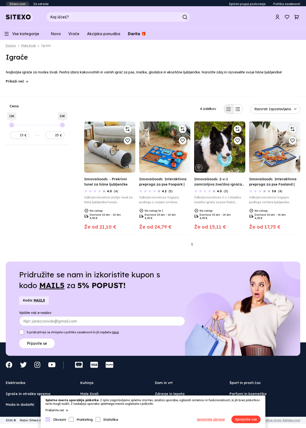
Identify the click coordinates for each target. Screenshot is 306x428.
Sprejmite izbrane (211, 419)
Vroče (73, 35)
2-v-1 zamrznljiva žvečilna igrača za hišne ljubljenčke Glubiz (218, 187)
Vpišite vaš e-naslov (35, 315)
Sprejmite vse (246, 419)
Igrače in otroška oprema (28, 396)
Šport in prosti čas (245, 386)
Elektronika (15, 386)
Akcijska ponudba (103, 35)
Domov (11, 48)
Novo (56, 35)
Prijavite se (37, 346)
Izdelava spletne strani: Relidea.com (274, 423)
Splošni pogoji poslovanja (247, 4)
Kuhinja (86, 386)
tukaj (115, 335)
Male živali (28, 48)
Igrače (46, 48)
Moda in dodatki (20, 407)
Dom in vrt (164, 386)
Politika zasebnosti (286, 4)
